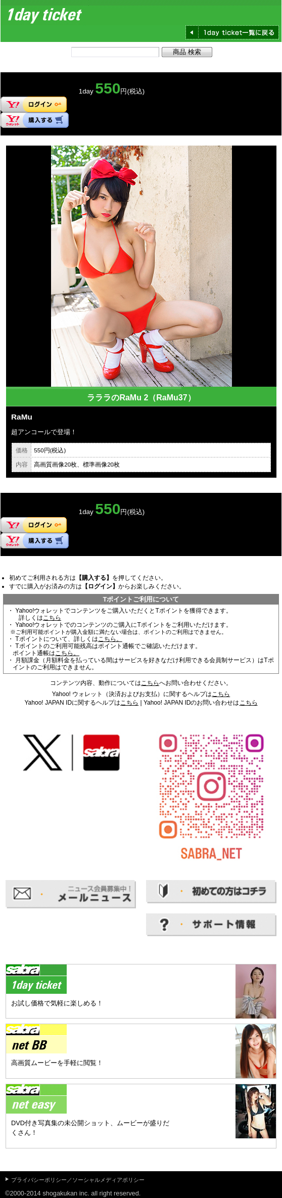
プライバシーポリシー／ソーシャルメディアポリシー (78, 1180)
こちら (52, 617)
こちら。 (110, 638)
